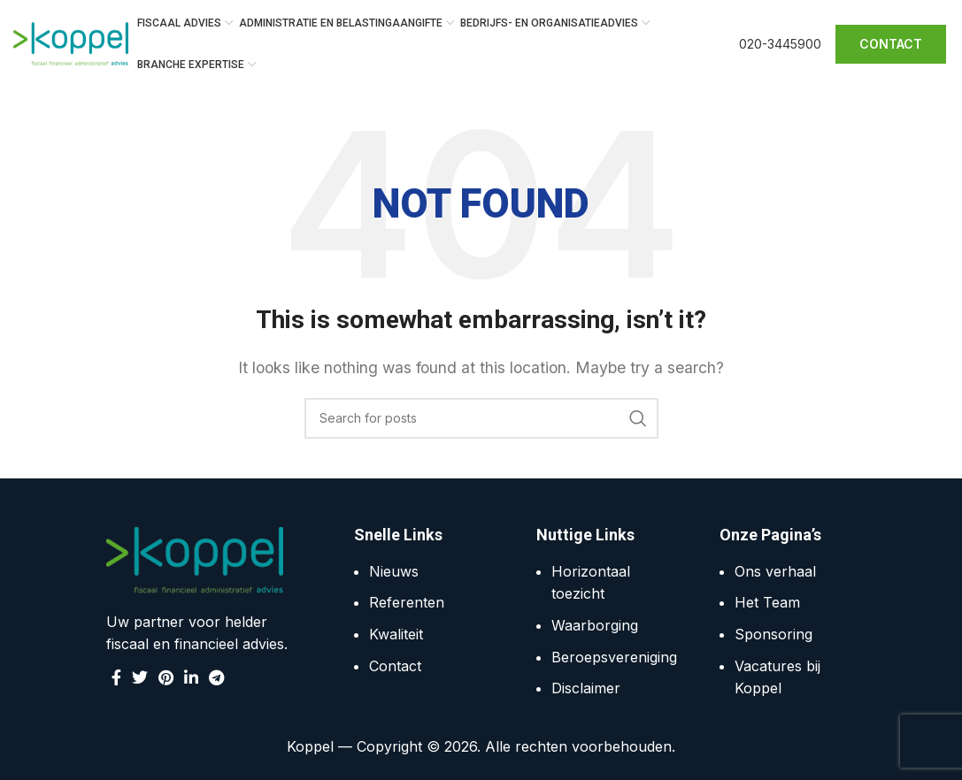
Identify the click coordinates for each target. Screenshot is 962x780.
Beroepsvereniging (614, 657)
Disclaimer (585, 688)
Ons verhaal (775, 571)
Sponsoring (773, 634)
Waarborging (594, 625)
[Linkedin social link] (191, 677)
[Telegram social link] (216, 677)
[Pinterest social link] (166, 677)
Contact (395, 666)
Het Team (767, 603)
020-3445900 (780, 43)
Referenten (406, 603)
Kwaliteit (396, 634)
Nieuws (394, 571)
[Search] (481, 418)
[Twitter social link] (140, 677)
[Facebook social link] (116, 677)
